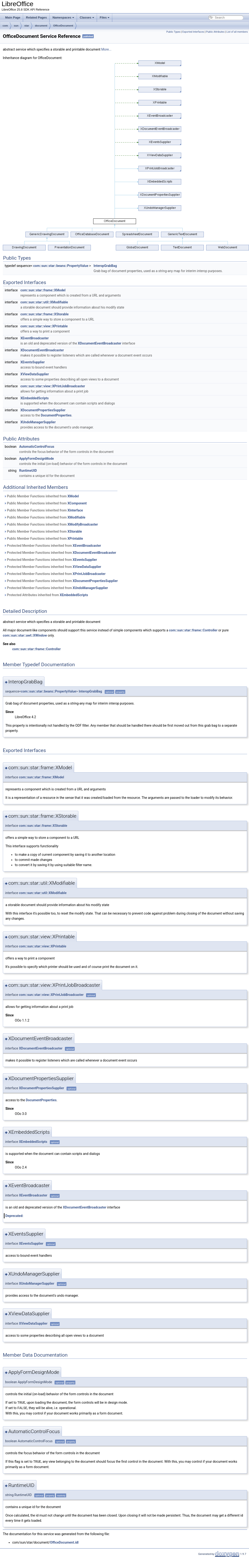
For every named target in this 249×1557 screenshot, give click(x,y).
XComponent (77, 503)
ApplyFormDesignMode (36, 458)
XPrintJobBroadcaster (89, 574)
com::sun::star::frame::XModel (43, 290)
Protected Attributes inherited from (46, 595)
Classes (87, 17)
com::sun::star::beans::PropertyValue (60, 266)
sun (16, 25)
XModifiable (76, 517)
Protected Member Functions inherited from (52, 545)
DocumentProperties (56, 415)
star (26, 25)
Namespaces (63, 17)
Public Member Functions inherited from (41, 496)
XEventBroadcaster (34, 338)
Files (105, 17)
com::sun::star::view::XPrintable (44, 326)
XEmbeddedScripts (34, 398)
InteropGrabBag (105, 266)
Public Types (173, 31)
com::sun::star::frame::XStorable (44, 314)
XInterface (75, 510)
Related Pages (36, 17)
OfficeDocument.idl (64, 1542)
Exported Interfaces (193, 31)
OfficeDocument (63, 25)
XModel (73, 496)
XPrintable (75, 538)
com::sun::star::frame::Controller (193, 630)
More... (106, 49)
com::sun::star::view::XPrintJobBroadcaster (52, 386)
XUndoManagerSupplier (38, 422)
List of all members (237, 31)
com (5, 25)
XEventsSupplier (32, 362)
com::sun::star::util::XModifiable (44, 302)
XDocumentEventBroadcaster (99, 343)
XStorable (75, 531)
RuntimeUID (28, 470)
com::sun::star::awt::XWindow (25, 635)
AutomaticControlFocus (36, 446)
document (41, 25)
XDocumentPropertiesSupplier (43, 410)
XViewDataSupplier (34, 374)
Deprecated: (14, 1216)
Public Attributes (215, 31)
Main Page (12, 17)
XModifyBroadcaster (83, 524)
